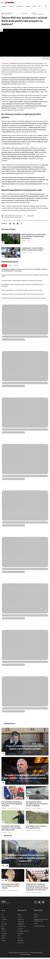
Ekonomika (20, 940)
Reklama (36, 914)
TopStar (3, 931)
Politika (20, 938)
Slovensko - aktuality (23, 931)
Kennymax (39, 952)
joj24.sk (20, 917)
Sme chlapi (4, 933)
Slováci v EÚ (20, 942)
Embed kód (46, 58)
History (3, 938)
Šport (2, 926)
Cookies (36, 923)
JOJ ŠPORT (3, 919)
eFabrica (28, 954)
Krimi (34, 6)
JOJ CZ (3, 921)
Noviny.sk (20, 914)
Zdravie (28, 6)
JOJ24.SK (3, 6)
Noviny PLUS (20, 919)
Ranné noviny (21, 924)
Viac (39, 6)
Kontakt (36, 917)
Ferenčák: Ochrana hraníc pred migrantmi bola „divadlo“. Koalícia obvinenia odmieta (23, 298)
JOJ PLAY (3, 917)
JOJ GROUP (4, 924)
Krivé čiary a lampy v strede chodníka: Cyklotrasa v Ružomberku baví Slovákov (21, 280)
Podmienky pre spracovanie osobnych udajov (41, 920)
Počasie (3, 940)
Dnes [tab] (4, 265)
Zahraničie (20, 933)
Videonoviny (21, 921)
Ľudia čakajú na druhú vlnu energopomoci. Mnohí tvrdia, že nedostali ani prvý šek (22, 294)
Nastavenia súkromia (39, 926)
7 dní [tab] (10, 265)
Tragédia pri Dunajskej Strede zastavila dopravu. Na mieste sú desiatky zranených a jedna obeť (24, 275)
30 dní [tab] (16, 265)
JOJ (2, 914)
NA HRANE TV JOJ (22, 926)
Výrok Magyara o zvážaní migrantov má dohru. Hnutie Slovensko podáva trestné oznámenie (22, 285)
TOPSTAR (11, 6)
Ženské (3, 928)
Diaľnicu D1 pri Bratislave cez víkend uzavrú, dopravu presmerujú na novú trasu (21, 290)
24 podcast (20, 6)
